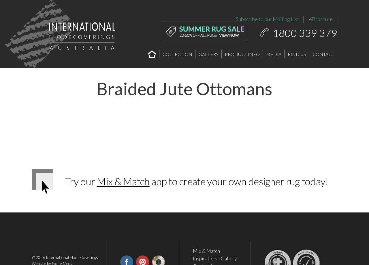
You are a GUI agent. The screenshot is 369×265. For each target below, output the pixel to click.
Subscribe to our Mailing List (267, 19)
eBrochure (321, 19)
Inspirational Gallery (215, 259)
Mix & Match (123, 181)
